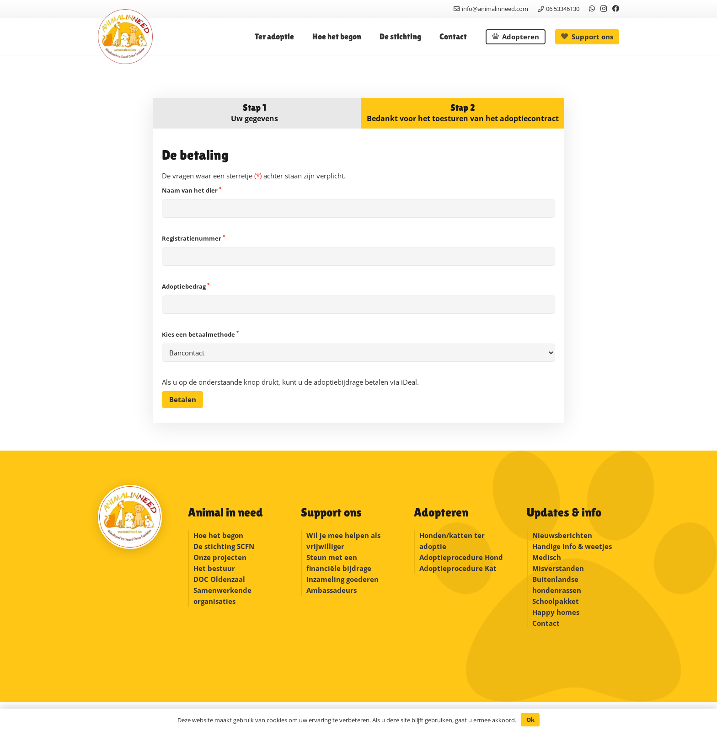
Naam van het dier (358, 202)
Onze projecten (219, 557)
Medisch (546, 557)
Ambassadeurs (331, 590)
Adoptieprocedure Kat (458, 568)
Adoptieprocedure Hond (461, 557)
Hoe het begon (218, 535)
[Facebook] (615, 8)
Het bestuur (214, 568)
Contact (546, 623)
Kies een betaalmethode (358, 346)
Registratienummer (358, 250)
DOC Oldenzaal (219, 579)
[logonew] (125, 36)
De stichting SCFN (223, 546)
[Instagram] (603, 9)
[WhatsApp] (592, 8)
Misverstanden (558, 568)
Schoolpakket (555, 601)
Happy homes (555, 612)
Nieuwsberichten (562, 535)
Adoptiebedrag (358, 298)
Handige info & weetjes (572, 546)
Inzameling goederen (343, 579)
